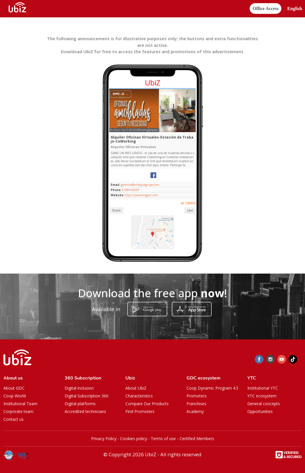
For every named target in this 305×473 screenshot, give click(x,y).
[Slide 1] (147, 131)
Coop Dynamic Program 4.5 (212, 388)
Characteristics (139, 396)
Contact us (13, 419)
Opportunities (260, 411)
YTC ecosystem (261, 396)
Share (116, 210)
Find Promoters (140, 411)
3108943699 (130, 190)
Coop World (14, 396)
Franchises (196, 403)
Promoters (197, 396)
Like (190, 210)
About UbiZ (135, 388)
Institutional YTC (262, 388)
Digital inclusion (79, 388)
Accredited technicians (85, 411)
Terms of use (163, 438)
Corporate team (18, 411)
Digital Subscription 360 (86, 396)
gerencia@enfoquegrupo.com (139, 185)
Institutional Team (20, 403)
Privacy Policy (103, 438)
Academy (195, 411)
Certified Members (197, 438)
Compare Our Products (147, 403)
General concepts (263, 403)
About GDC (14, 388)
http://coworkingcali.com (141, 195)
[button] (294, 9)
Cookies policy (133, 438)
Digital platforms (80, 403)
